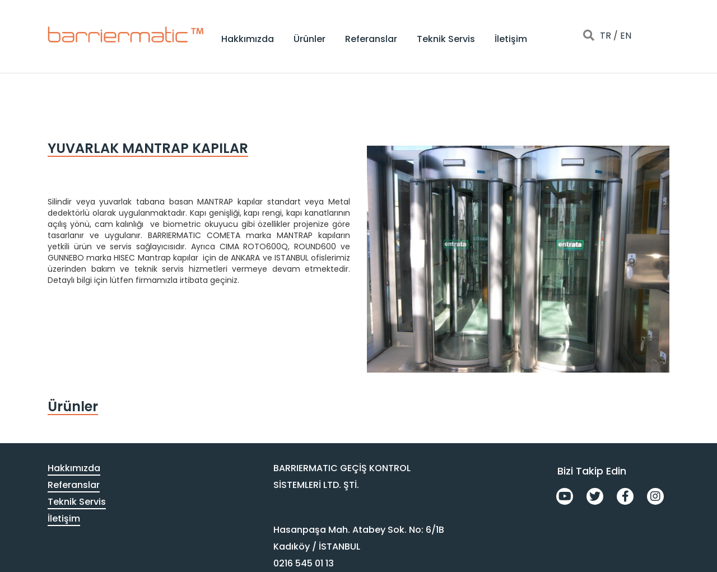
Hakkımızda (247, 38)
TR (605, 35)
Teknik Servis (446, 38)
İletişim (511, 38)
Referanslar (371, 38)
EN (625, 35)
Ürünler (309, 38)
